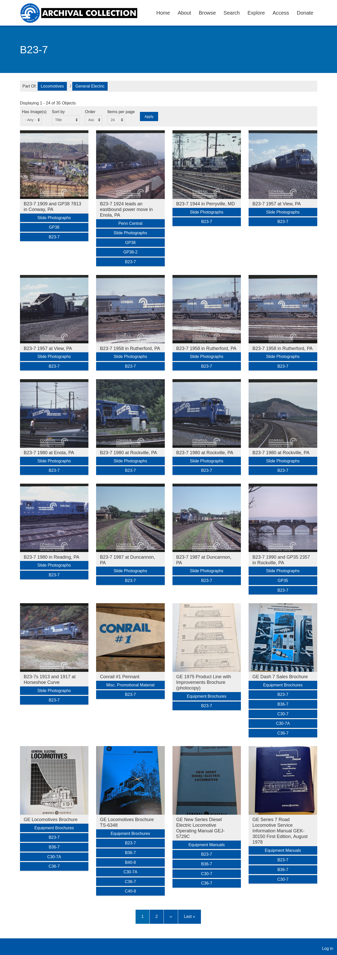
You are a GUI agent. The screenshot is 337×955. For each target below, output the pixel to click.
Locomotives (52, 86)
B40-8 (130, 862)
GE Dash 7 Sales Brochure (280, 676)
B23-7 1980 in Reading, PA (51, 557)
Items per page (121, 112)
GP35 (283, 580)
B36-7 (282, 704)
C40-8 (130, 891)
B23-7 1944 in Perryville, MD (205, 203)
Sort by (58, 112)
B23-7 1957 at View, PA (276, 203)
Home (163, 13)
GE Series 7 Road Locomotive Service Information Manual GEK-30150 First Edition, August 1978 (280, 831)
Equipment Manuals (207, 845)
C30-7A (283, 723)
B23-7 (54, 237)
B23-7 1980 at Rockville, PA (128, 452)
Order (90, 112)
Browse (207, 13)
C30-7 (283, 714)
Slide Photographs (54, 218)
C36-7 (283, 733)
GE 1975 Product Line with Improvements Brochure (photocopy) (203, 682)
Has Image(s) (34, 112)
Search (231, 13)
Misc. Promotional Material (130, 685)
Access (281, 13)
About (184, 13)
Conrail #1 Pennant (119, 676)
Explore (256, 13)
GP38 (54, 227)
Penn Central (130, 223)
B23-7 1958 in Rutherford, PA (130, 348)
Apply (149, 116)
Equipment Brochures (206, 696)
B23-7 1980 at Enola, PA (49, 452)
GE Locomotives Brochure (51, 819)
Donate (305, 13)
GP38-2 (130, 252)
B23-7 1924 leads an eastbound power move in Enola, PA (126, 209)
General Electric (90, 86)
